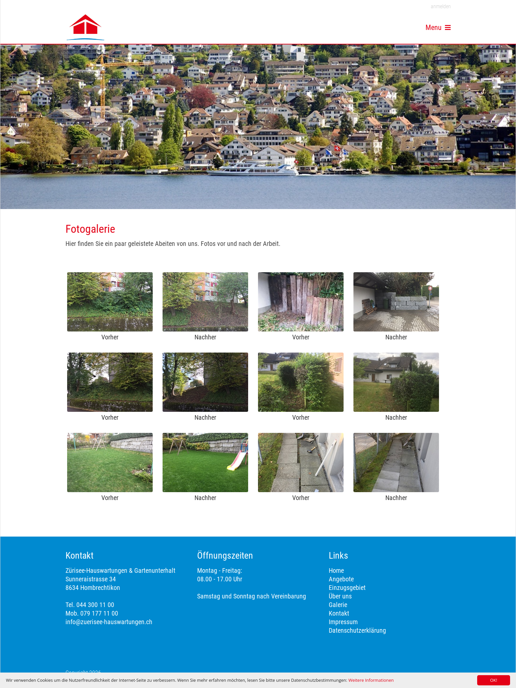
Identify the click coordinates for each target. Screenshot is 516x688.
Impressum (343, 622)
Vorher (109, 337)
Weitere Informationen (371, 680)
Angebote (341, 579)
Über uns (340, 596)
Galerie (338, 605)
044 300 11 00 (95, 605)
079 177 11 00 (98, 613)
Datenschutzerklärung (357, 630)
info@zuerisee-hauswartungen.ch (108, 622)
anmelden (441, 6)
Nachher (205, 337)
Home (336, 570)
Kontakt (339, 613)
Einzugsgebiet (347, 588)
